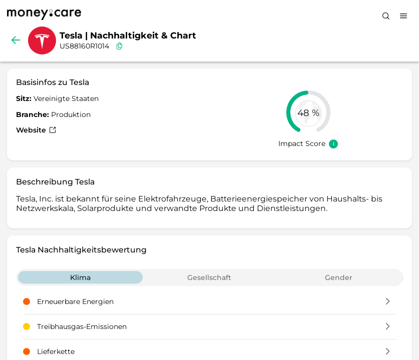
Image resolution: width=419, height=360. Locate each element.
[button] (387, 302)
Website (36, 130)
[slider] (308, 113)
